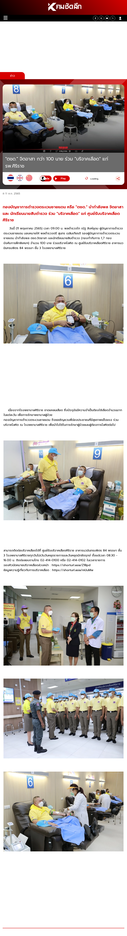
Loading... (94, 178)
